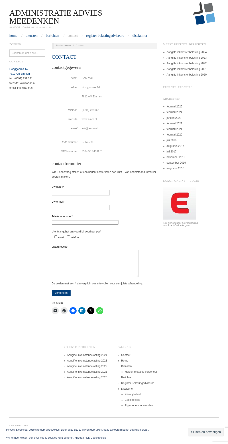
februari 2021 (174, 129)
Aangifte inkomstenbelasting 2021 (187, 69)
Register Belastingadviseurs (105, 35)
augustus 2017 (175, 146)
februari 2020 (174, 134)
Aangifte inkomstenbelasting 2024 (187, 52)
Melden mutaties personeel (141, 376)
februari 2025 (174, 106)
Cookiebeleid (132, 404)
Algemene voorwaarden (139, 409)
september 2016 (176, 162)
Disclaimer (139, 35)
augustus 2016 (175, 168)
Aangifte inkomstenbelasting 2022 (187, 63)
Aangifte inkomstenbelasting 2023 (187, 57)
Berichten (52, 35)
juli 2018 (172, 140)
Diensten (31, 35)
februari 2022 (174, 123)
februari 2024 (174, 112)
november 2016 (176, 157)
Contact (72, 35)
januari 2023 (174, 117)
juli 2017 (172, 151)
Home (13, 35)
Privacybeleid (132, 398)
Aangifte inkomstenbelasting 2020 (187, 74)
